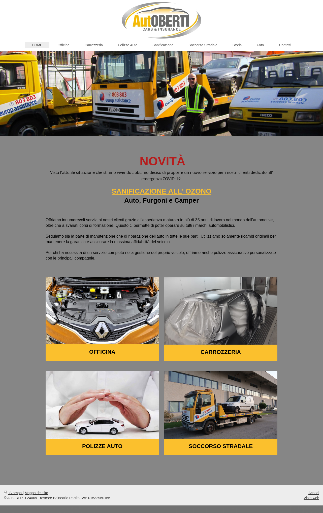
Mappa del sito (36, 493)
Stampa (13, 493)
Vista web (311, 498)
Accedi (313, 493)
